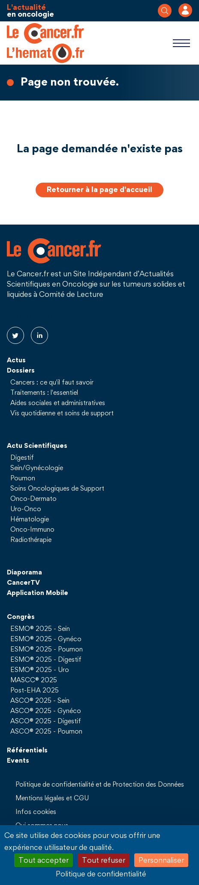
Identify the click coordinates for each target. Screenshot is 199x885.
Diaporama (24, 572)
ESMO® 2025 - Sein (40, 628)
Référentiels (27, 750)
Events (18, 760)
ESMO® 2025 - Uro (39, 669)
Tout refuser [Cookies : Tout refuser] (103, 859)
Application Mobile (37, 592)
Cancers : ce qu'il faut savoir (51, 382)
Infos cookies (35, 811)
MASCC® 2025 (33, 680)
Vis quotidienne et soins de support (62, 413)
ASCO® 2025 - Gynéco (45, 710)
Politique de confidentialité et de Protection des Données (99, 784)
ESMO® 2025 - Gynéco (45, 638)
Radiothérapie (30, 539)
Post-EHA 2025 (34, 690)
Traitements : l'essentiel (44, 392)
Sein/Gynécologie (36, 467)
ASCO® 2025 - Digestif (45, 721)
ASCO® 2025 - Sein (39, 700)
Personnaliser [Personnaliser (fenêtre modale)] (161, 859)
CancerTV (23, 582)
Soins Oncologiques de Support (57, 488)
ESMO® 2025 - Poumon (46, 649)
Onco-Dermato (33, 498)
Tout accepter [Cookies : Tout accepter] (43, 859)
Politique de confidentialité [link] (101, 873)
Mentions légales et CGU (52, 798)
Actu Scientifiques (37, 445)
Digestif (22, 457)
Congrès (21, 616)
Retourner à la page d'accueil (99, 189)
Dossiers (21, 370)
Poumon (22, 478)
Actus (16, 360)
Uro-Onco (25, 508)
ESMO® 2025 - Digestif (45, 659)
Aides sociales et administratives (57, 402)
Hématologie (29, 519)
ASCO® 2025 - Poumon (46, 731)
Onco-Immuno (32, 529)
